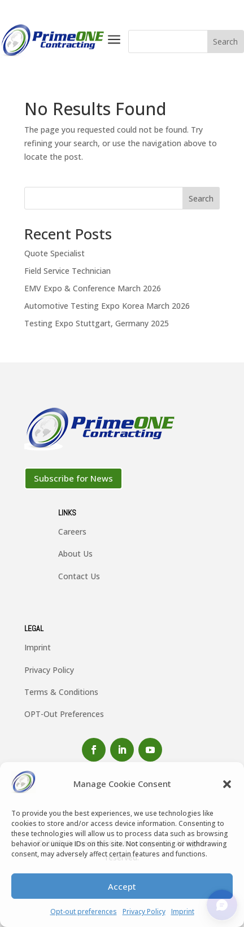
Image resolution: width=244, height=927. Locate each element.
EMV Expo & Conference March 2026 (92, 288)
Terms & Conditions (61, 691)
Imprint (182, 911)
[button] (227, 784)
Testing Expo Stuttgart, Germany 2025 (96, 323)
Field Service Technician (67, 270)
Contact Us (79, 576)
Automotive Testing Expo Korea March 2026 (107, 305)
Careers (72, 531)
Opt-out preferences (83, 911)
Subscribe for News (73, 478)
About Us (75, 553)
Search (201, 198)
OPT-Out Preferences (64, 714)
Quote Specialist (54, 253)
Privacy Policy (144, 911)
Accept (122, 886)
